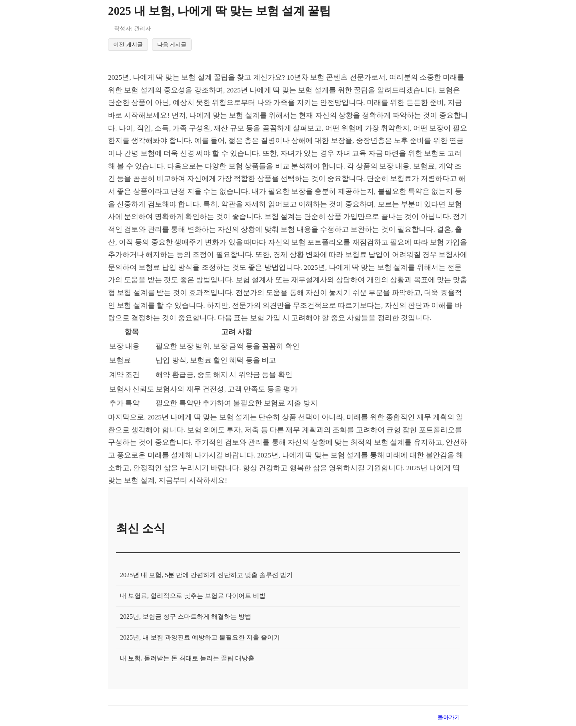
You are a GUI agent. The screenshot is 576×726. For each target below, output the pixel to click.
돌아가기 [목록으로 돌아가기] (449, 719)
